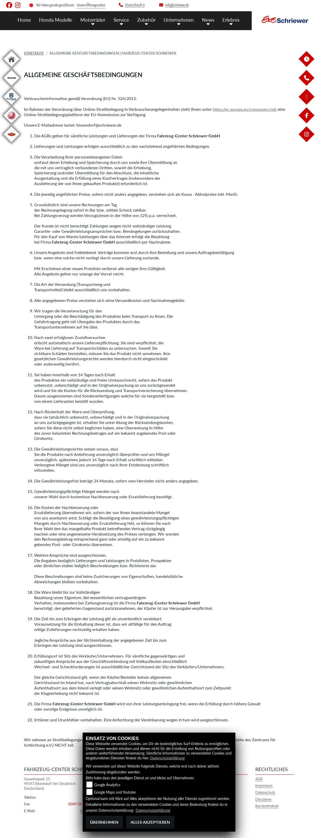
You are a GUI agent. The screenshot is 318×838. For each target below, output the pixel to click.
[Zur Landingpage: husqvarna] (11, 105)
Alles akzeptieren (150, 822)
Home (24, 20)
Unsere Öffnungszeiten (91, 5)
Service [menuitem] (121, 20)
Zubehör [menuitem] (146, 20)
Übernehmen (104, 822)
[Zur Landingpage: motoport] (11, 143)
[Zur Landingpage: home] (11, 67)
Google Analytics (107, 785)
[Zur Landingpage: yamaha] (11, 124)
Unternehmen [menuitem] (179, 20)
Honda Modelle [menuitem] (55, 20)
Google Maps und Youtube (115, 792)
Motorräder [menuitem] (92, 20)
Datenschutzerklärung (167, 758)
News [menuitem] (208, 20)
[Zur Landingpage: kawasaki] (11, 86)
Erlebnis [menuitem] (230, 20)
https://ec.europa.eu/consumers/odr (245, 109)
